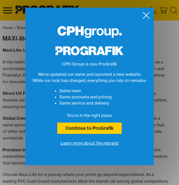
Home (9, 28)
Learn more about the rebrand (89, 143)
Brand (23, 28)
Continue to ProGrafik (89, 128)
